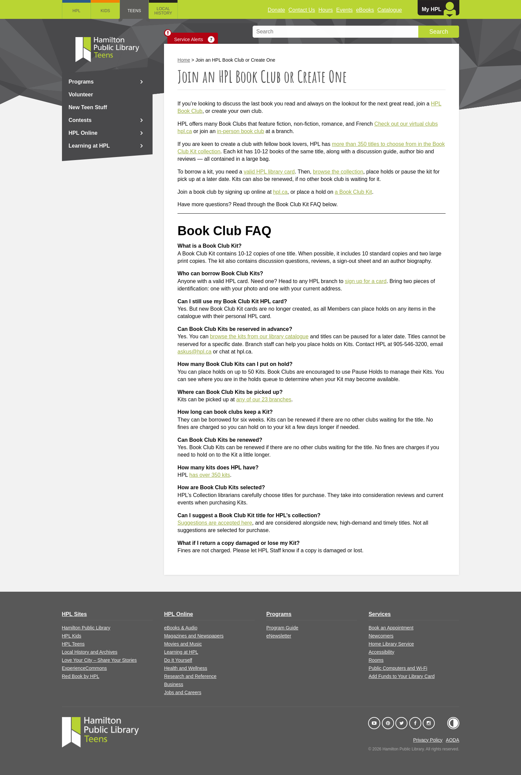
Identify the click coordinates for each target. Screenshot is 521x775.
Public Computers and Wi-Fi (397, 668)
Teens (134, 10)
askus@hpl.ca (194, 351)
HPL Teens (73, 644)
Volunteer (81, 94)
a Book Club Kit (353, 192)
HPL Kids (72, 636)
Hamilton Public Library (86, 627)
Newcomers (380, 636)
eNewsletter (278, 636)
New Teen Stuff (88, 107)
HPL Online (83, 133)
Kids (105, 10)
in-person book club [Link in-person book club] (240, 131)
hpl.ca (280, 192)
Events (344, 10)
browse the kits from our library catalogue (259, 336)
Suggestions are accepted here (214, 523)
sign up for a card (366, 281)
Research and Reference (190, 676)
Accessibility (381, 652)
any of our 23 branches (263, 399)
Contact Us (301, 10)
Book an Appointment (390, 627)
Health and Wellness (185, 668)
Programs (81, 82)
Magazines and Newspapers (194, 636)
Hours (326, 10)
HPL (76, 10)
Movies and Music (183, 644)
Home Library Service (391, 644)
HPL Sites (74, 614)
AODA (452, 740)
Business (173, 684)
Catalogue (390, 10)
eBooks (365, 10)
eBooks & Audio (180, 627)
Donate (276, 10)
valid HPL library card (269, 172)
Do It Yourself (178, 660)
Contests (80, 120)
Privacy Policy (428, 740)
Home (183, 60)
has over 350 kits (209, 475)
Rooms (375, 660)
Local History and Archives (90, 652)
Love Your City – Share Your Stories (99, 660)
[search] (356, 32)
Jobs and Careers (182, 692)
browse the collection (338, 172)
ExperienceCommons (84, 668)
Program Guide (282, 627)
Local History (163, 11)
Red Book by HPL (80, 676)
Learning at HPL (89, 146)
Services (379, 614)
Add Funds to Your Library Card (401, 676)
